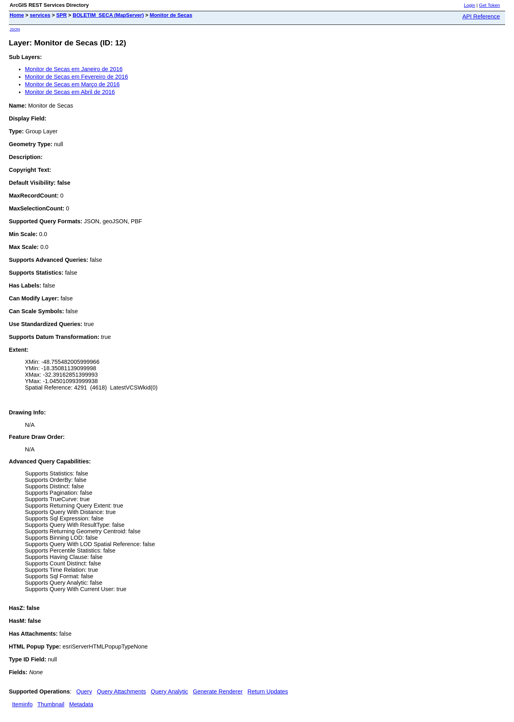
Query (84, 691)
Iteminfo (22, 704)
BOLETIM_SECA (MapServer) (108, 15)
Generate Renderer (218, 691)
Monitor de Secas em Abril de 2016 (70, 92)
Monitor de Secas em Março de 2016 (72, 84)
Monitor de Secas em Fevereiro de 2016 (76, 76)
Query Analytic (169, 691)
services (40, 15)
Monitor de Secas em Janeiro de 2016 (73, 69)
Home (17, 15)
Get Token (489, 5)
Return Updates (267, 691)
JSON (15, 29)
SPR (61, 15)
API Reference (481, 16)
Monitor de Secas (171, 15)
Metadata (81, 704)
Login (469, 5)
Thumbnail (50, 704)
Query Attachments (121, 691)
